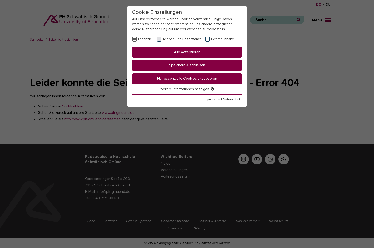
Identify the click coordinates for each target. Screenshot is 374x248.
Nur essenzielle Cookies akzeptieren (187, 78)
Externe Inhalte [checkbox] (222, 39)
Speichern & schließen (187, 65)
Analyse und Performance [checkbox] (182, 39)
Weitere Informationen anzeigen (187, 89)
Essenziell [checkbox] (145, 39)
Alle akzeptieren (187, 52)
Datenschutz (232, 99)
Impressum (212, 99)
